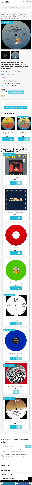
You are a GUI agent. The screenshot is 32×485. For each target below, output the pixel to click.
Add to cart (16, 92)
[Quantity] (3, 92)
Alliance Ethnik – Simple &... (16, 386)
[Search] (16, 7)
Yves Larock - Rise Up (16, 283)
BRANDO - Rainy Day (16, 353)
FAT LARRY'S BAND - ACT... (16, 421)
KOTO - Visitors (16, 177)
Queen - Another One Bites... (16, 318)
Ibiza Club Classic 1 (16, 248)
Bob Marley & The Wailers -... (8, 133)
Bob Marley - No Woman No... (24, 133)
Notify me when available (15, 107)
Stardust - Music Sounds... (16, 212)
